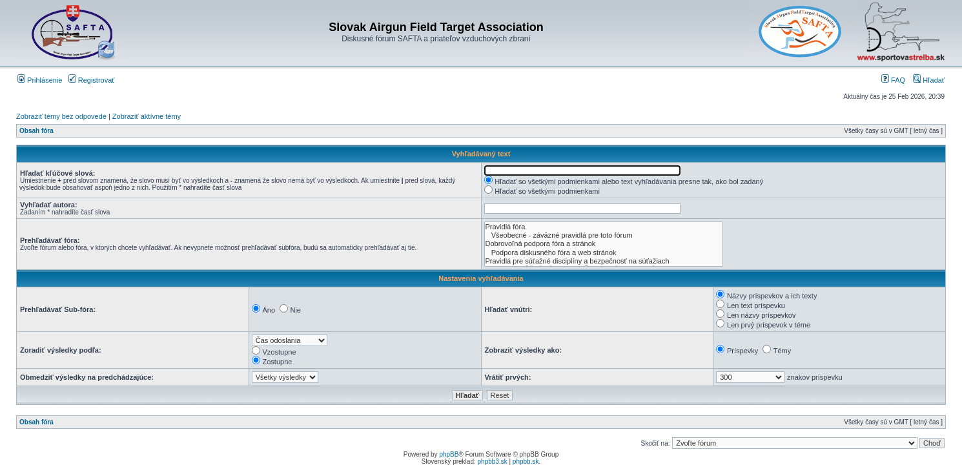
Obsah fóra (36, 130)
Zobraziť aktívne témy (146, 116)
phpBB (448, 454)
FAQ (893, 80)
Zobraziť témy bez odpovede (61, 116)
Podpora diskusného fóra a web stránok (604, 253)
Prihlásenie (39, 80)
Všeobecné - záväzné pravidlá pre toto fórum (604, 235)
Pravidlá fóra (604, 227)
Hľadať (929, 80)
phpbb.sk (526, 461)
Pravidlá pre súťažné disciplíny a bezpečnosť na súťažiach (604, 261)
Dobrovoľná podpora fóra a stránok (604, 244)
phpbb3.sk (492, 461)
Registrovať (91, 80)
